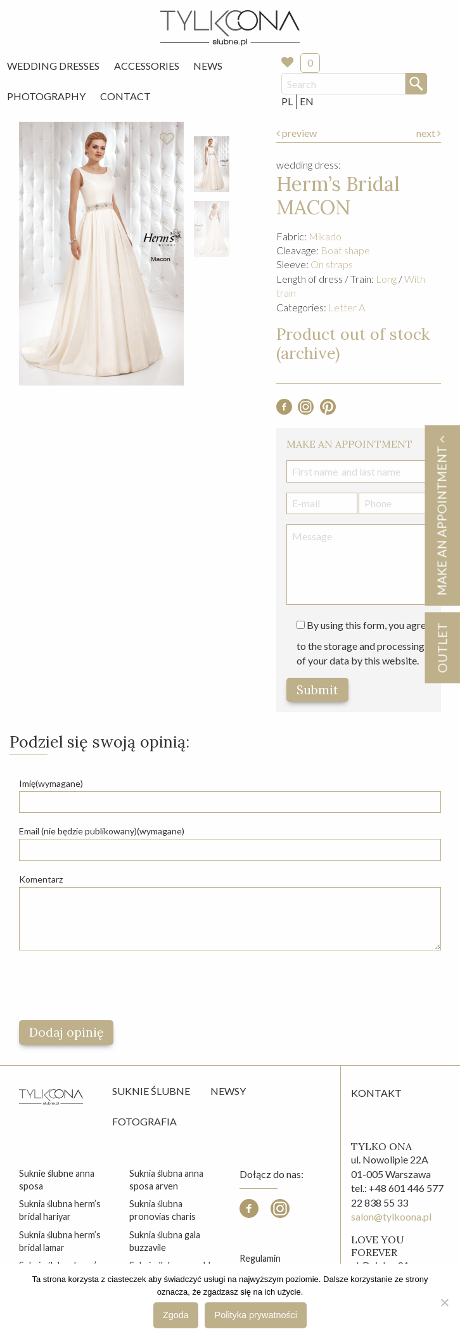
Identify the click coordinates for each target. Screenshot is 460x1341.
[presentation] (115, 985)
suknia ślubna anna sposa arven (166, 1179)
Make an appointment (441, 515)
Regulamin (260, 1258)
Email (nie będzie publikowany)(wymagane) (101, 831)
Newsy (228, 1091)
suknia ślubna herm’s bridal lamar (60, 1241)
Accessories (146, 66)
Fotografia (144, 1121)
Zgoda (176, 1315)
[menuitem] (53, 66)
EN (307, 101)
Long (386, 279)
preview (296, 133)
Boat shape (345, 250)
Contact (125, 96)
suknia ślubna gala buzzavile (164, 1241)
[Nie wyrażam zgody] (444, 1302)
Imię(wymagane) (51, 783)
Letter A (346, 307)
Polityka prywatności (256, 1315)
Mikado (325, 236)
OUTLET (442, 647)
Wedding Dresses (53, 66)
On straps (331, 264)
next (428, 133)
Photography (46, 96)
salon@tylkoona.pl (391, 1216)
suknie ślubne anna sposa (56, 1179)
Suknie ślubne (151, 1091)
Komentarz (41, 879)
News (207, 66)
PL (287, 101)
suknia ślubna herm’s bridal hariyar (60, 1210)
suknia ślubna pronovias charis (162, 1210)
